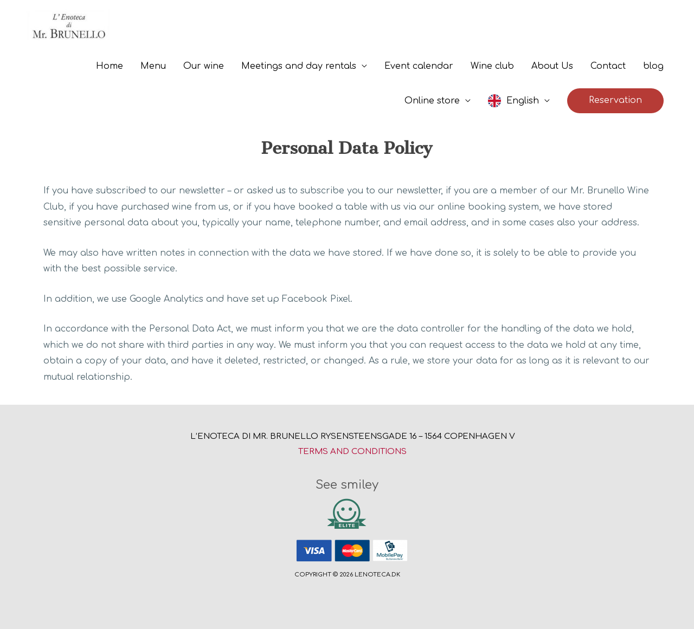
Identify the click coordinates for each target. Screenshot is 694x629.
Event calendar (418, 66)
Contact (608, 66)
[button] (615, 100)
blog (653, 66)
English (522, 101)
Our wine (203, 66)
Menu (153, 66)
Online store (432, 101)
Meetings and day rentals (298, 66)
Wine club (492, 66)
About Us (552, 66)
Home (109, 66)
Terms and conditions (352, 451)
